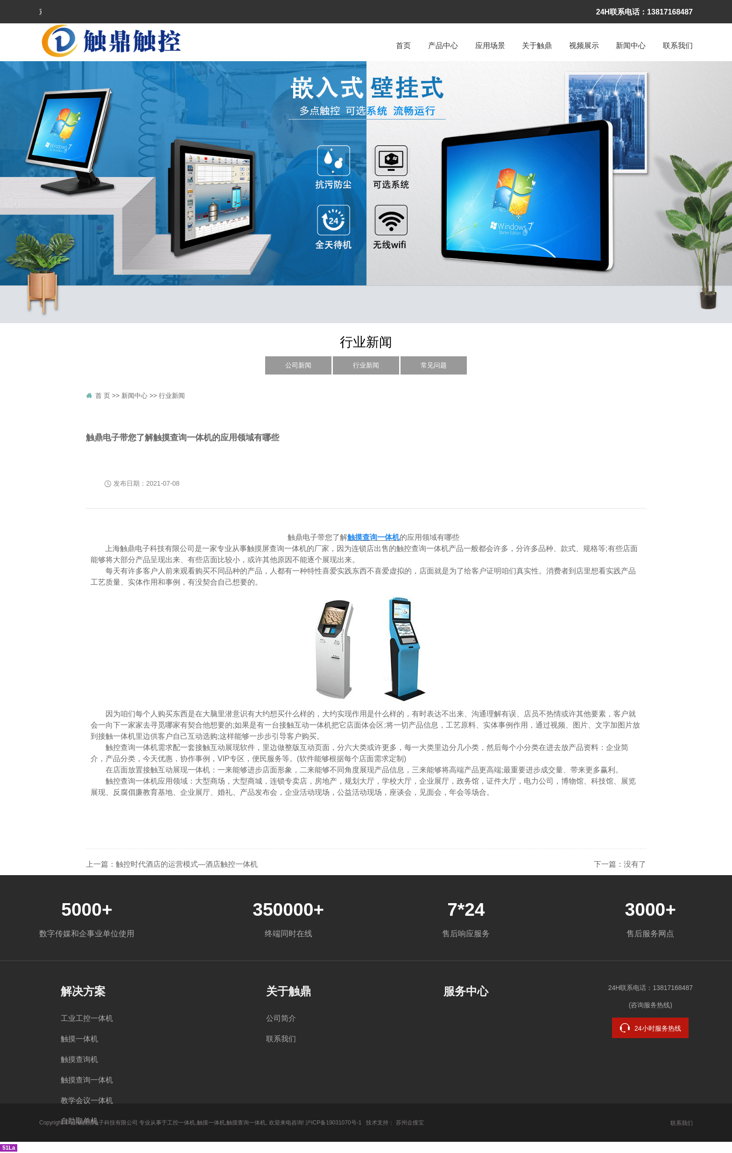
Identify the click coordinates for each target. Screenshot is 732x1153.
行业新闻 (366, 365)
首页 (403, 46)
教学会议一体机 (87, 1100)
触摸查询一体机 (87, 1080)
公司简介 (281, 1018)
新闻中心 (631, 46)
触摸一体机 (79, 1039)
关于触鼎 (537, 46)
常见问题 (434, 365)
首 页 (102, 395)
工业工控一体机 (87, 1018)
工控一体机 (181, 1122)
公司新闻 (298, 365)
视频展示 (584, 46)
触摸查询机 (79, 1059)
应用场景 (490, 46)
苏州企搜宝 (410, 1122)
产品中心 (443, 46)
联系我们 (678, 46)
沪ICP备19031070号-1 (333, 1122)
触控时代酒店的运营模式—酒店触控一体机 (187, 864)
